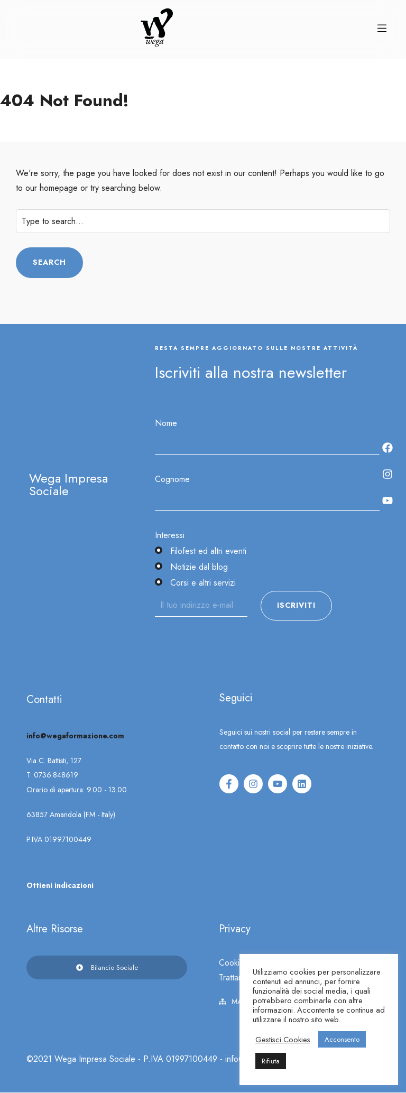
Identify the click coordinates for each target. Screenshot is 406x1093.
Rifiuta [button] (271, 1061)
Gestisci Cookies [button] (282, 1039)
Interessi (169, 535)
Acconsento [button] (342, 1039)
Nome (166, 423)
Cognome (172, 479)
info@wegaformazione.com (75, 735)
